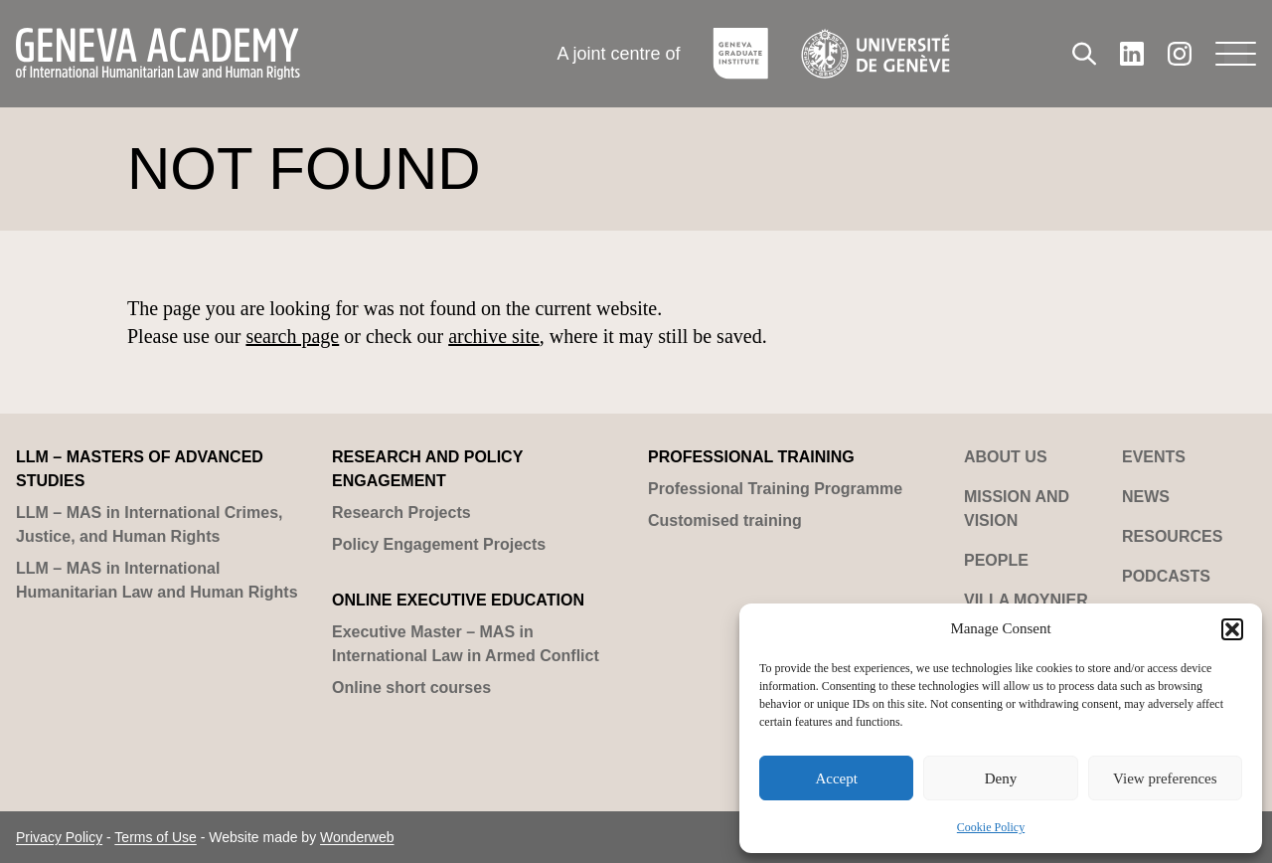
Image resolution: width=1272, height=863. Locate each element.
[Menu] (1235, 54)
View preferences (1164, 778)
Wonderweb (357, 837)
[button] (1232, 629)
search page (292, 336)
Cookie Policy (991, 827)
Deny (1001, 778)
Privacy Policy (59, 837)
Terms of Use (155, 837)
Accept (836, 778)
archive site (494, 336)
